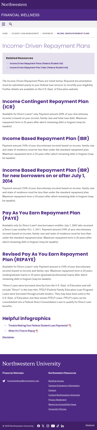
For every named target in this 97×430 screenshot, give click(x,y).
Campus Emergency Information (64, 386)
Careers (52, 390)
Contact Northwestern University (64, 395)
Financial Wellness (20, 15)
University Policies (57, 409)
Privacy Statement (57, 400)
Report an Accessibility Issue (62, 404)
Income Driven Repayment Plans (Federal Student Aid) (36, 64)
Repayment (48, 34)
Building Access (56, 381)
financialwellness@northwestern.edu (23, 381)
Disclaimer (8, 337)
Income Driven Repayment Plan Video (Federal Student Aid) (39, 68)
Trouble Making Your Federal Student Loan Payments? (38, 325)
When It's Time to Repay (22, 331)
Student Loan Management (25, 34)
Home (5, 34)
